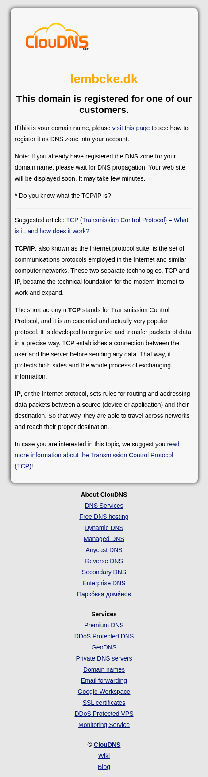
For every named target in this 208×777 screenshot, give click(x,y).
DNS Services (104, 505)
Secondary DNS (104, 572)
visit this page (131, 127)
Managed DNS (104, 538)
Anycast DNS (103, 549)
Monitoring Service (104, 724)
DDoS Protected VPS (103, 713)
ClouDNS (107, 744)
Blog (104, 766)
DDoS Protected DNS (104, 636)
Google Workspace (104, 691)
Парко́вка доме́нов (104, 594)
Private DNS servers (104, 658)
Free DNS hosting (103, 516)
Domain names (104, 669)
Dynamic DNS (104, 527)
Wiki (104, 755)
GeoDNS (104, 647)
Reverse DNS (104, 560)
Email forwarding (104, 680)
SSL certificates (104, 702)
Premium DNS (103, 625)
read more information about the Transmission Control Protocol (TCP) (97, 455)
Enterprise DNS (103, 583)
